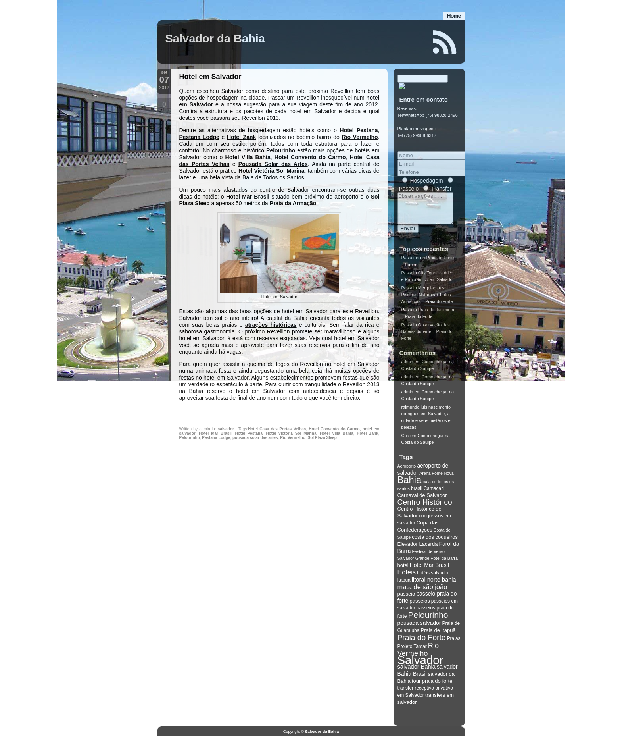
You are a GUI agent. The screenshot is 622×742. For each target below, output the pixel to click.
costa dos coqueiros (435, 543)
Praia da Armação (293, 203)
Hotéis (406, 578)
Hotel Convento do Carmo (309, 157)
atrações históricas (271, 325)
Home (454, 16)
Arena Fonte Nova (436, 479)
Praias (454, 644)
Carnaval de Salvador (422, 501)
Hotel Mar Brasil (247, 196)
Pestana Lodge (199, 137)
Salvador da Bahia (215, 38)
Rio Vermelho (360, 137)
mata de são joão (422, 592)
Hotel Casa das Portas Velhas (277, 429)
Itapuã (404, 586)
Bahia (409, 486)
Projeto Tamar (412, 652)
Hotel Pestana (359, 130)
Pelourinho (280, 150)
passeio (406, 600)
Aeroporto (406, 472)
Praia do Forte (421, 643)
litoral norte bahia (434, 585)
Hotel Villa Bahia (248, 157)
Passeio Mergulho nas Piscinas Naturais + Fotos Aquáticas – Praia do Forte (427, 300)
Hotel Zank (241, 137)
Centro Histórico (424, 508)
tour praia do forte (432, 687)
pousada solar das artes (255, 438)
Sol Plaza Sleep (322, 438)
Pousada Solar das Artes (273, 164)
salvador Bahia (416, 672)
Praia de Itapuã (437, 636)
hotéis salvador (433, 579)
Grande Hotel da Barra (436, 564)
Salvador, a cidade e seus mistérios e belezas (426, 426)
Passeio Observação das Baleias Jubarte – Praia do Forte (427, 337)
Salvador (420, 666)
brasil (416, 494)
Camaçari (434, 494)
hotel (403, 571)
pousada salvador (419, 629)
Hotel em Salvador (210, 77)
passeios (419, 607)
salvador (226, 429)
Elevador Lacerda (417, 550)
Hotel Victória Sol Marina (271, 171)
